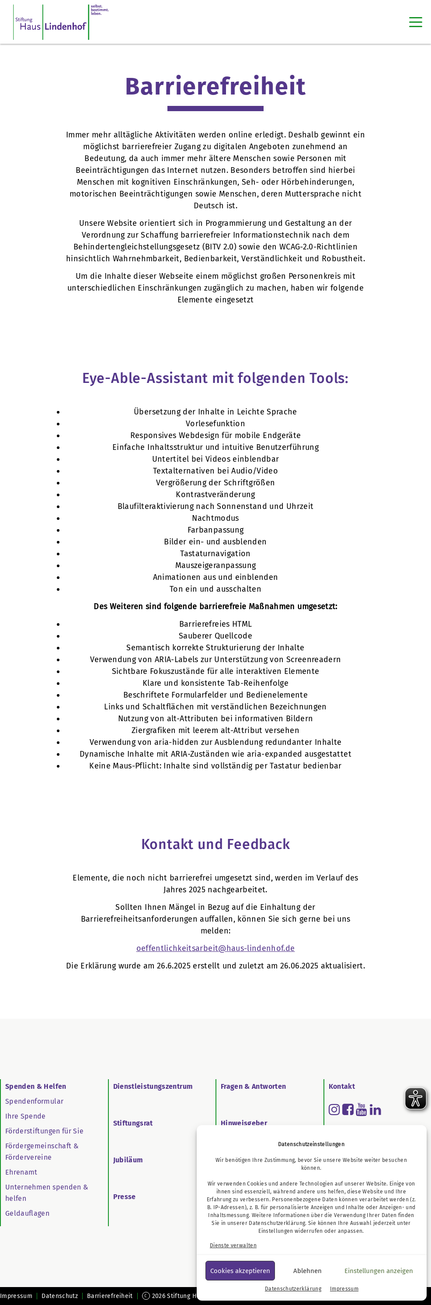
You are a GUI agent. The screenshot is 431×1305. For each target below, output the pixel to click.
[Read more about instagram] (334, 1109)
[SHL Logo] (61, 22)
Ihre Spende (25, 1116)
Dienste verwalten (233, 1245)
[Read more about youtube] (361, 1109)
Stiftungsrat (133, 1123)
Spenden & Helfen (35, 1086)
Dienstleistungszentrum (153, 1086)
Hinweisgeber (244, 1123)
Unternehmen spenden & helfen (46, 1193)
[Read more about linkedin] (375, 1109)
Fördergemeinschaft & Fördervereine (42, 1151)
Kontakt (342, 1086)
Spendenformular (34, 1101)
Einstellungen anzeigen (378, 1271)
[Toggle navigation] (415, 22)
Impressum (344, 1289)
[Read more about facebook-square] (348, 1109)
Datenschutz (60, 1296)
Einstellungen (275, 1231)
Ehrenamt (21, 1172)
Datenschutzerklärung (277, 1223)
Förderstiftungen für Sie (44, 1131)
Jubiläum (128, 1160)
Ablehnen (307, 1271)
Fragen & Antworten (253, 1086)
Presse (124, 1197)
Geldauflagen (27, 1213)
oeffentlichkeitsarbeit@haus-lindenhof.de (215, 948)
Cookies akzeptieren (240, 1271)
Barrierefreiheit (110, 1296)
